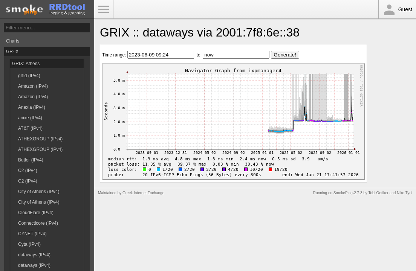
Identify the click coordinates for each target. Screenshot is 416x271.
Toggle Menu (103, 9)
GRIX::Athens (26, 63)
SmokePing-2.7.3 (347, 193)
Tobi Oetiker (378, 193)
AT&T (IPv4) (30, 128)
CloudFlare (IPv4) (36, 212)
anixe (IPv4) (30, 117)
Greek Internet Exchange (143, 193)
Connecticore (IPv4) (38, 223)
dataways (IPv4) (34, 254)
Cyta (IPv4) (29, 244)
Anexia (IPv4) (31, 107)
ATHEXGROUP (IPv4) (40, 139)
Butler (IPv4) (30, 160)
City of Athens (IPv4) (38, 191)
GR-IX (12, 51)
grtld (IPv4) (29, 75)
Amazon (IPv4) (33, 86)
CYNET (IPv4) (32, 233)
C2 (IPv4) (27, 170)
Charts (12, 41)
